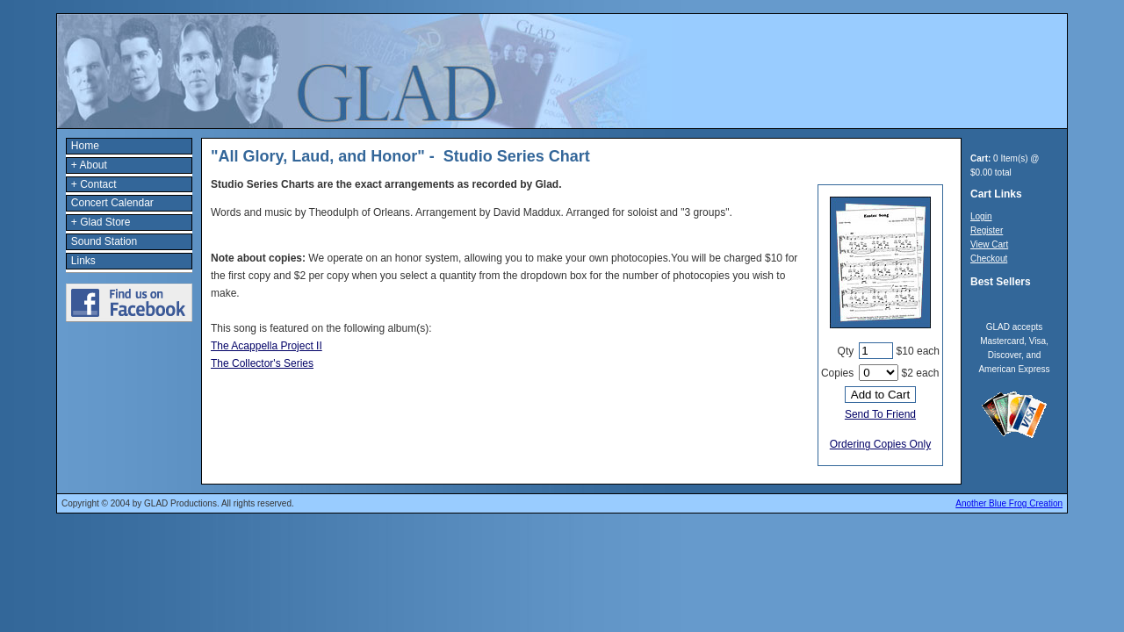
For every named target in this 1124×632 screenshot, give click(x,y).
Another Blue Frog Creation (1009, 503)
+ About (89, 165)
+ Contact (94, 184)
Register (986, 230)
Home (85, 146)
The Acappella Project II (266, 346)
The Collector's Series (262, 363)
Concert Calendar (112, 203)
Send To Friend (880, 414)
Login (980, 216)
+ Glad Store (101, 222)
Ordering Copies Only (880, 444)
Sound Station (104, 241)
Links (83, 261)
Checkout (988, 258)
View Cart (989, 244)
